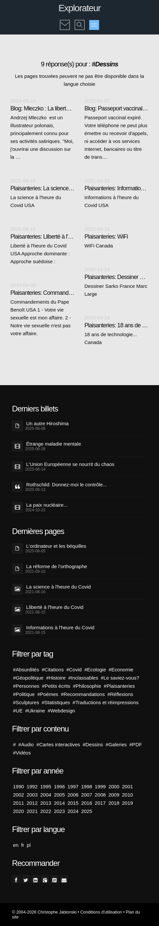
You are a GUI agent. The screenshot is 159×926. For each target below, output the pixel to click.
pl (29, 845)
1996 (59, 786)
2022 (45, 811)
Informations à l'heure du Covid (60, 627)
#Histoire (56, 678)
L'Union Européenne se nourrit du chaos (70, 464)
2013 (45, 803)
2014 (59, 803)
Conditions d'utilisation (101, 912)
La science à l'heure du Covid (58, 587)
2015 (72, 803)
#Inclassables (83, 678)
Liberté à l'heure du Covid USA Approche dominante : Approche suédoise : (40, 253)
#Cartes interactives (58, 744)
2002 (18, 795)
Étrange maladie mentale (53, 444)
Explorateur (80, 8)
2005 (59, 795)
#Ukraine (35, 710)
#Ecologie (95, 669)
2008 (100, 795)
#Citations (53, 669)
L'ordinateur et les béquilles (56, 546)
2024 (72, 811)
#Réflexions (120, 694)
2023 (59, 811)
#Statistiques (56, 702)
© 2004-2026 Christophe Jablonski (44, 912)
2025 (86, 811)
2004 (45, 795)
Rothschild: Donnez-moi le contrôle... (66, 484)
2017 (100, 803)
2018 (113, 803)
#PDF (135, 744)
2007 (86, 795)
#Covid (74, 669)
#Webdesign (61, 710)
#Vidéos (22, 752)
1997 (72, 786)
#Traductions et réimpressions (106, 702)
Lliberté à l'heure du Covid (55, 607)
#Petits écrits (56, 686)
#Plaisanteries (119, 686)
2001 (127, 786)
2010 (127, 795)
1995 (45, 786)
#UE (18, 710)
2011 (18, 803)
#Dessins (93, 744)
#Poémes (47, 694)
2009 (113, 795)
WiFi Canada (99, 245)
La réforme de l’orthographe (56, 566)
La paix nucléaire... (47, 505)
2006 (72, 795)
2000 (113, 786)
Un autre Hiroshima (47, 423)
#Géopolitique (28, 678)
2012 (32, 803)
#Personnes (26, 686)
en (16, 845)
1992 (32, 786)
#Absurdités (26, 669)
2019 (127, 803)
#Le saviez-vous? (120, 678)
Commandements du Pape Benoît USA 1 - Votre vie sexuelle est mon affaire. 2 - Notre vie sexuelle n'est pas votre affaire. (41, 317)
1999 (100, 786)
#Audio (26, 744)
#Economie (121, 669)
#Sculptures (26, 702)
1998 (86, 786)
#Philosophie (87, 686)
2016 (86, 803)
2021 (32, 811)
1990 (18, 786)
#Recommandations (83, 694)
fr (22, 845)
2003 (32, 795)
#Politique (24, 694)
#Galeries (116, 744)
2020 (18, 811)
